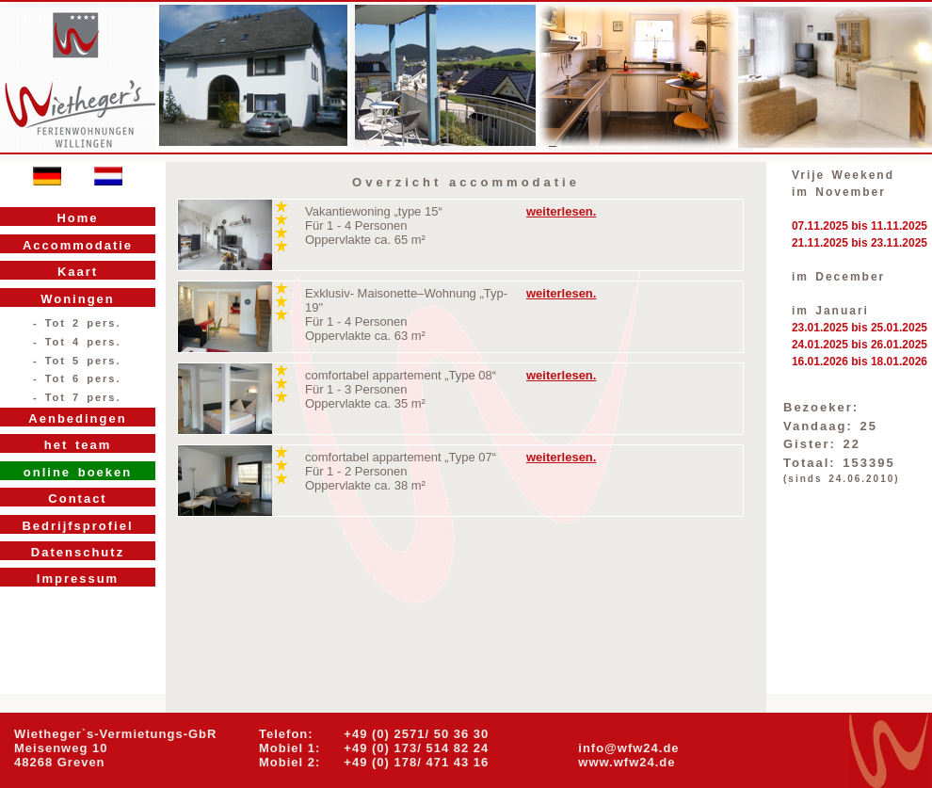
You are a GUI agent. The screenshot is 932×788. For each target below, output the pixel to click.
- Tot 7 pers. (77, 397)
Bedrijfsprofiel (77, 526)
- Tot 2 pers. (77, 323)
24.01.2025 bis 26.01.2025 (859, 344)
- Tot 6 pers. (77, 378)
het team (77, 445)
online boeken (78, 472)
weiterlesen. (561, 211)
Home (77, 218)
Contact (77, 498)
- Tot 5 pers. (77, 360)
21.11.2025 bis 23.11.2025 (859, 242)
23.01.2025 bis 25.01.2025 (859, 327)
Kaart (77, 272)
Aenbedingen (77, 418)
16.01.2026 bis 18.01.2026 (859, 361)
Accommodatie (78, 245)
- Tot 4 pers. (77, 341)
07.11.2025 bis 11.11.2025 (859, 226)
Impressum (78, 578)
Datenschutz (77, 552)
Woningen (77, 299)
